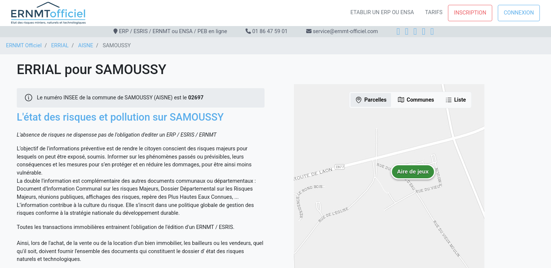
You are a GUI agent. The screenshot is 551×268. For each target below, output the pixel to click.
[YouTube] (432, 31)
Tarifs (434, 12)
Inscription (470, 13)
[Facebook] (398, 31)
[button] (413, 177)
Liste (455, 99)
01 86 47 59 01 (270, 31)
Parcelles (371, 99)
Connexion (519, 13)
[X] (423, 31)
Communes (415, 99)
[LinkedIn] (415, 31)
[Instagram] (407, 31)
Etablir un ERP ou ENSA (382, 12)
